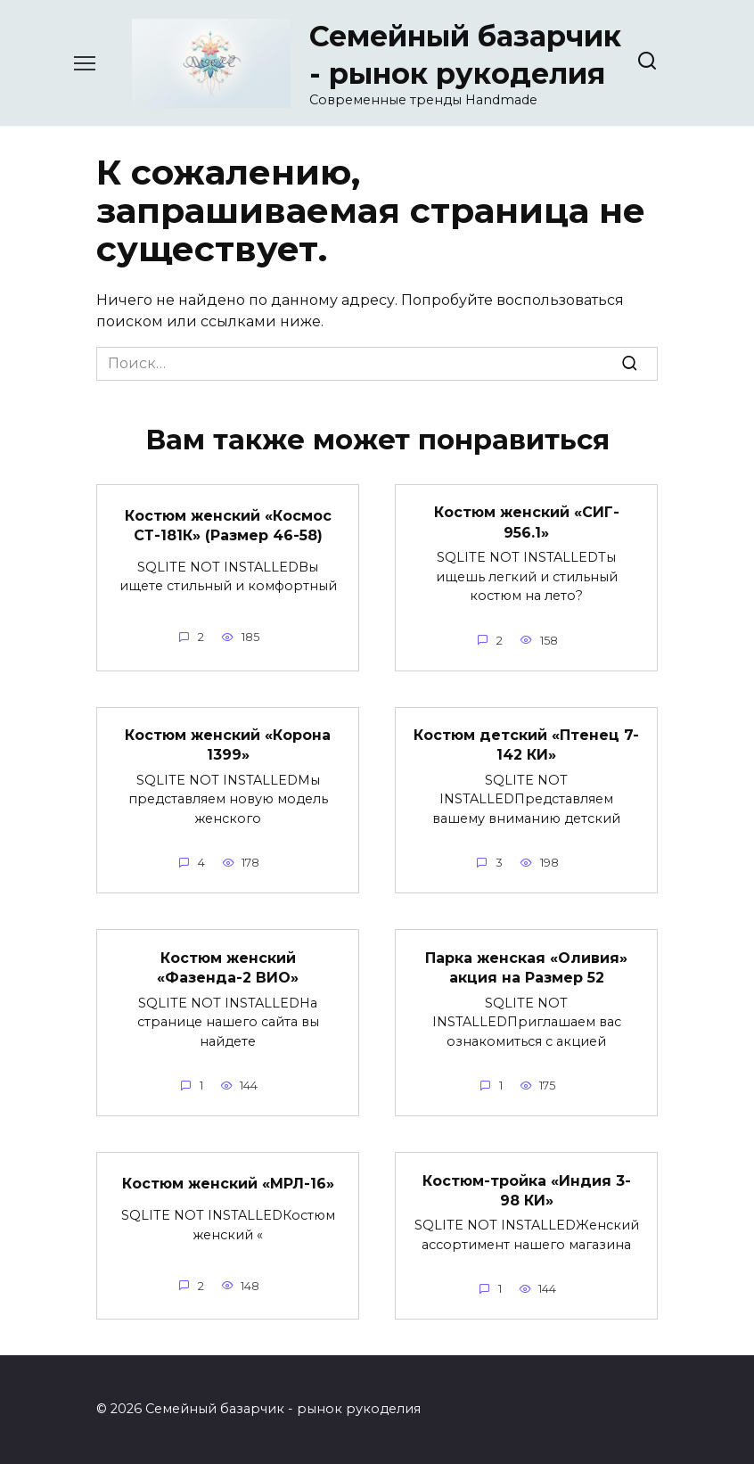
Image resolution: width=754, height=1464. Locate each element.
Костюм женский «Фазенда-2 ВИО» (228, 967)
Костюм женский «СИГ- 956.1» (526, 522)
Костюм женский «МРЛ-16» (228, 1183)
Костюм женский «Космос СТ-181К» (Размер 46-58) (228, 524)
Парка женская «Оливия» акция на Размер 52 (526, 967)
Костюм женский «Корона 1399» (228, 745)
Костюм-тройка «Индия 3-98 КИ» (526, 1190)
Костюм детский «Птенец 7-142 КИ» (526, 745)
